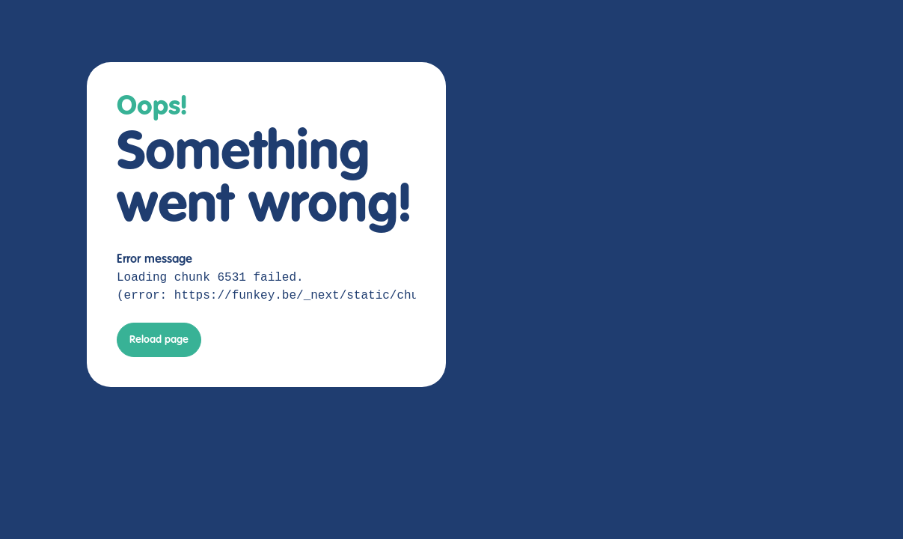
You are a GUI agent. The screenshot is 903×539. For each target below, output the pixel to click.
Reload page (159, 340)
